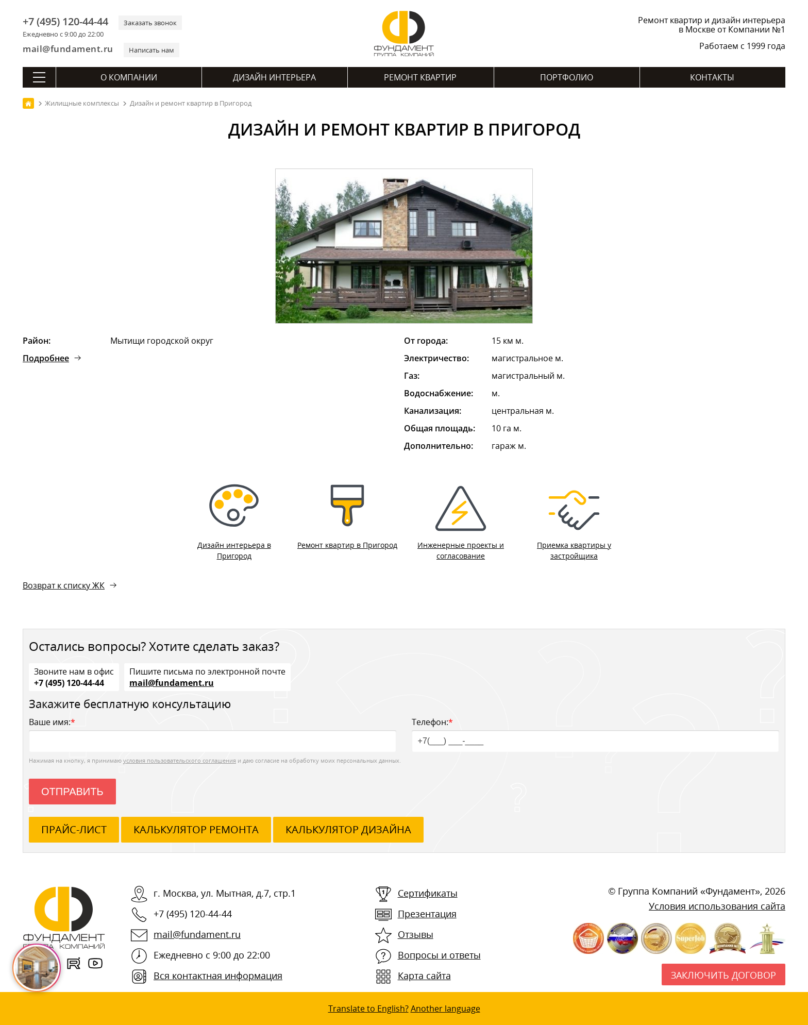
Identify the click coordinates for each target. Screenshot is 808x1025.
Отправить (72, 791)
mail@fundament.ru (68, 49)
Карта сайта (424, 975)
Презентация (427, 914)
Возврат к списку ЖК (64, 585)
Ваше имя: (212, 734)
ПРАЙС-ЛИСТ (74, 829)
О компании (128, 77)
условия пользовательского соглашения (179, 760)
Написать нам (151, 50)
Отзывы (415, 934)
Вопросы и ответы (439, 955)
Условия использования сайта (717, 906)
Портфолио (566, 77)
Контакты (712, 77)
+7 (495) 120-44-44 (65, 21)
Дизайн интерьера (274, 77)
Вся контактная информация (218, 975)
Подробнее (46, 358)
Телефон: (595, 734)
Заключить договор (723, 975)
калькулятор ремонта (196, 829)
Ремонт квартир (420, 77)
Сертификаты (428, 893)
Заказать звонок (150, 22)
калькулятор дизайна (348, 829)
